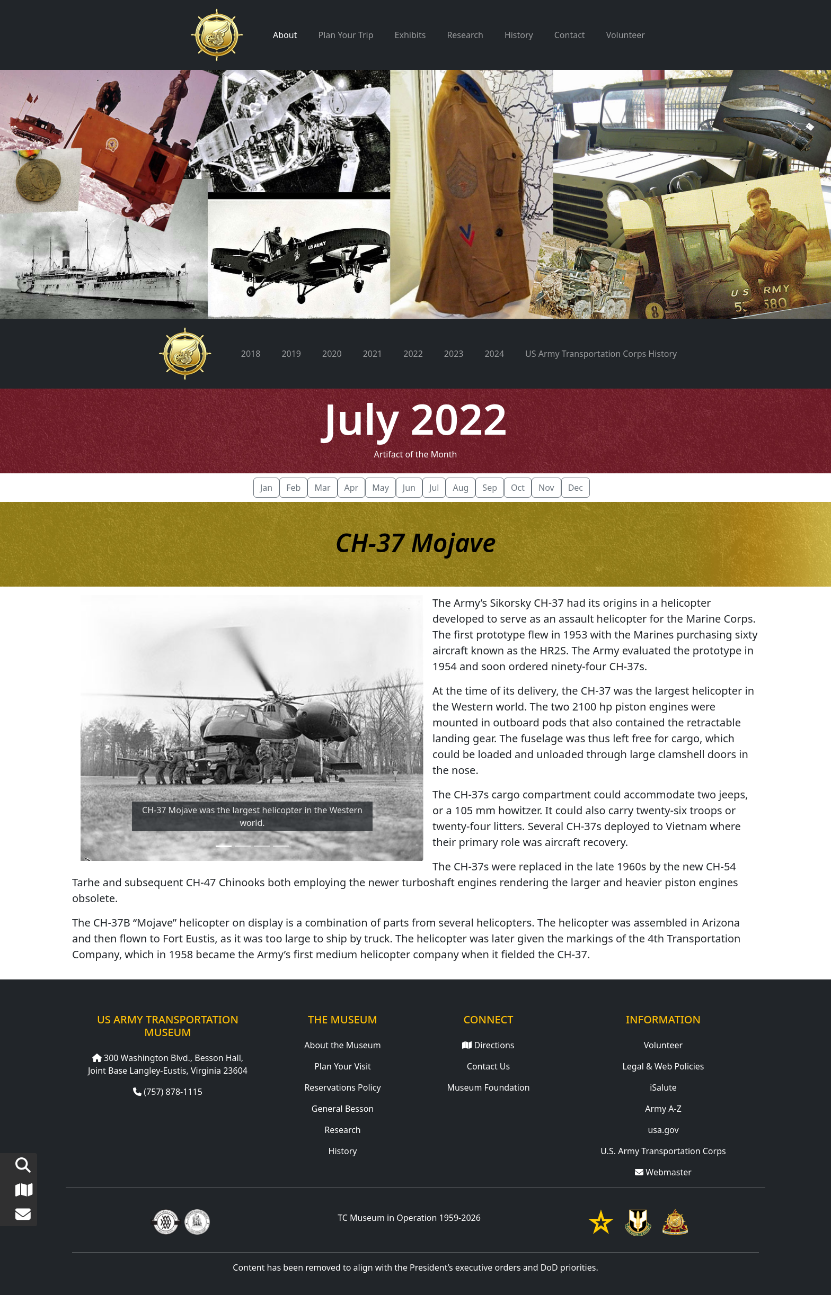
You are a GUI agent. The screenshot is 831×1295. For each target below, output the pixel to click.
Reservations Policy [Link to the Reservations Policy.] (342, 1087)
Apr (351, 487)
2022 (413, 353)
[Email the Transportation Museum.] (15, 1216)
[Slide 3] (262, 846)
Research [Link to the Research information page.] (342, 1130)
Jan (266, 487)
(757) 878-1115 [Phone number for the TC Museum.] (167, 1092)
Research (465, 35)
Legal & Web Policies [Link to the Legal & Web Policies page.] (663, 1066)
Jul (434, 487)
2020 (332, 353)
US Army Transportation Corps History (601, 353)
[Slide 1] (224, 846)
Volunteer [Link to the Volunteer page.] (663, 1045)
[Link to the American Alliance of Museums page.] (166, 1221)
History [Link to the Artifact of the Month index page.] (343, 1151)
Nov (546, 487)
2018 (251, 353)
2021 (373, 353)
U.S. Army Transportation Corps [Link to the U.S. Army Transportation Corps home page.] (663, 1151)
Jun (409, 487)
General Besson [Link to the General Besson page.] (343, 1108)
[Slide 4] (281, 846)
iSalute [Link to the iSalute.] (663, 1087)
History (519, 35)
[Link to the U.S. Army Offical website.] (601, 1221)
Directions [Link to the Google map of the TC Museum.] (488, 1045)
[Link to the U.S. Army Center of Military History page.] (197, 1221)
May (380, 487)
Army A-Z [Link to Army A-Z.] (663, 1108)
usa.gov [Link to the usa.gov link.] (663, 1130)
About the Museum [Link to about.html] (342, 1045)
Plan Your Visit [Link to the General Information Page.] (342, 1066)
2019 (291, 353)
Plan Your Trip (345, 35)
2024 (494, 353)
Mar (322, 487)
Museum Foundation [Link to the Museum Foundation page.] (488, 1087)
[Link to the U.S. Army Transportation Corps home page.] (675, 1221)
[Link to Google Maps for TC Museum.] (15, 1192)
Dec (575, 487)
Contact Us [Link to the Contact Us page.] (488, 1066)
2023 (454, 353)
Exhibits (410, 35)
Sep (489, 487)
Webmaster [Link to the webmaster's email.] (663, 1172)
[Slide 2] (243, 846)
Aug (460, 487)
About (285, 35)
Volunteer (625, 35)
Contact (569, 35)
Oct (518, 487)
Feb (293, 487)
